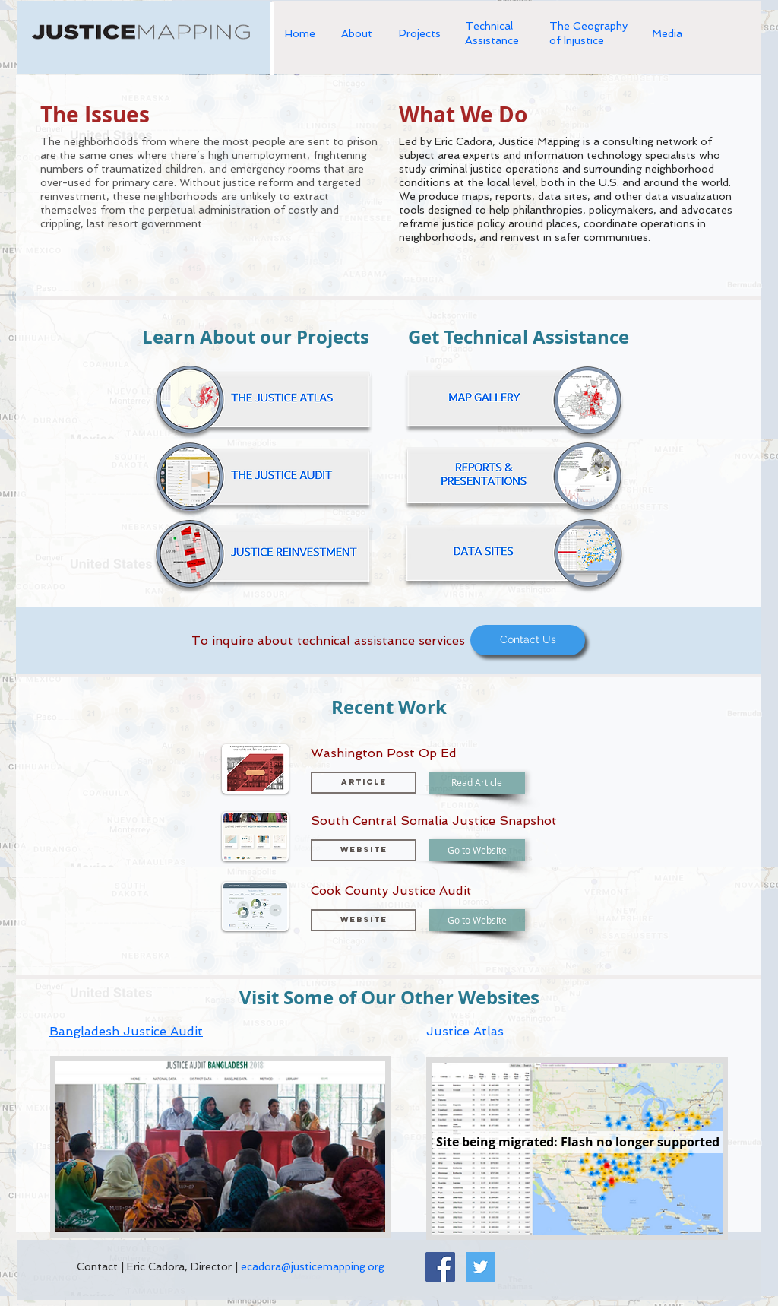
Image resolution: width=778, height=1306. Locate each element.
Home (300, 33)
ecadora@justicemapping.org (312, 1266)
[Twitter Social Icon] (480, 1267)
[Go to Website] (477, 850)
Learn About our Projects (255, 337)
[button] (363, 850)
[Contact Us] (527, 640)
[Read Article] (477, 783)
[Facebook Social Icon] (440, 1267)
